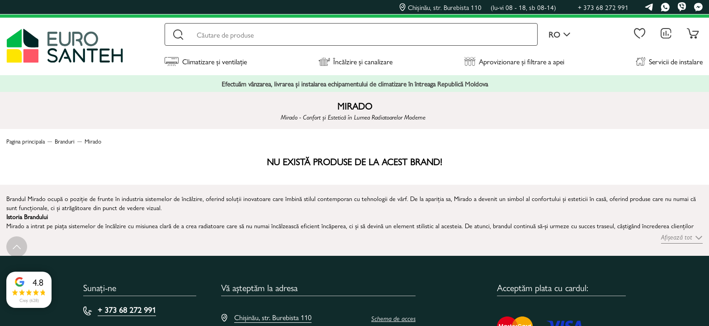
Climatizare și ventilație (206, 61)
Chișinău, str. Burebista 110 (477, 7)
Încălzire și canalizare (355, 61)
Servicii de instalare (669, 61)
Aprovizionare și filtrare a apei (514, 61)
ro (559, 34)
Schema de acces (393, 318)
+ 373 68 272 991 (603, 7)
